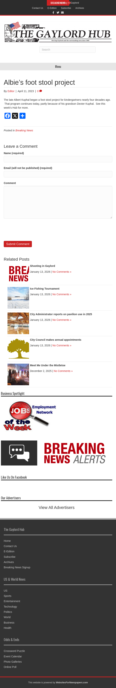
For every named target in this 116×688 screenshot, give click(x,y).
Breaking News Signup (17, 567)
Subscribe (66, 8)
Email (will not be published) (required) (28, 168)
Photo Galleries (13, 661)
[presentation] (32, 230)
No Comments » (61, 271)
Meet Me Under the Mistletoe (47, 365)
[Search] (67, 49)
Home (7, 540)
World (7, 617)
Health (7, 627)
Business (9, 622)
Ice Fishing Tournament (44, 288)
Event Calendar (13, 656)
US (5, 590)
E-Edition (52, 8)
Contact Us (37, 8)
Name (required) (14, 153)
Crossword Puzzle (14, 650)
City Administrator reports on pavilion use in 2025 (61, 314)
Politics (8, 611)
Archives (79, 8)
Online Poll (10, 666)
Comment (10, 183)
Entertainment (12, 601)
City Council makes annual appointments (55, 339)
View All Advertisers (57, 507)
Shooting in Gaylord (68, 2)
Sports (7, 595)
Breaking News (24, 130)
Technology (10, 606)
